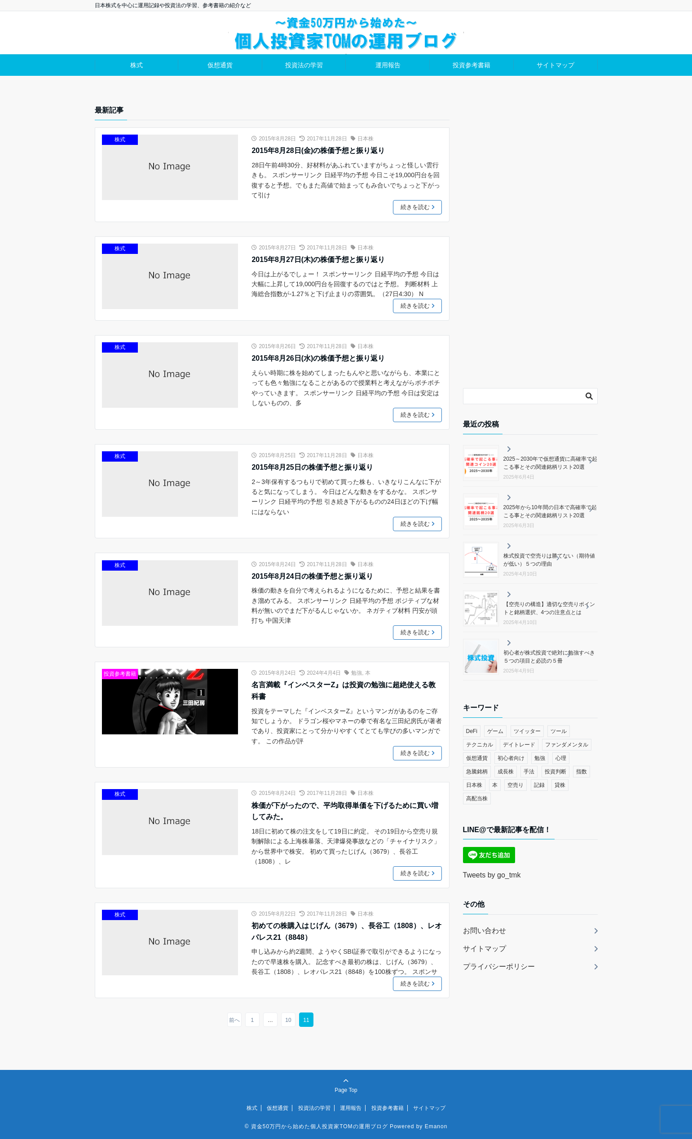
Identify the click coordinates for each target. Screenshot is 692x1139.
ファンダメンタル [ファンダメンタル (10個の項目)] (566, 745)
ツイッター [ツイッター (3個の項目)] (527, 731)
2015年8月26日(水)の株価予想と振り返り (318, 358)
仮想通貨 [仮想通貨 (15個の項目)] (477, 758)
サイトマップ (555, 65)
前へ (234, 1020)
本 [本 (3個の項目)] (495, 785)
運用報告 (388, 65)
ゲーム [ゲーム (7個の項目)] (495, 731)
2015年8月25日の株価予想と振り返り (312, 467)
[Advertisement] (530, 239)
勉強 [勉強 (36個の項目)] (539, 758)
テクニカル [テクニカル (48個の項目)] (479, 745)
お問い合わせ (484, 930)
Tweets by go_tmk (492, 875)
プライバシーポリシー (499, 966)
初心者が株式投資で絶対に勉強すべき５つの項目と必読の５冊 (549, 657)
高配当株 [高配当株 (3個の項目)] (477, 798)
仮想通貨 (220, 65)
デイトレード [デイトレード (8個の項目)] (519, 745)
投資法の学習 (304, 65)
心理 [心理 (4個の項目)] (560, 758)
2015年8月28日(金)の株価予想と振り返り (318, 150)
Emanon (436, 1126)
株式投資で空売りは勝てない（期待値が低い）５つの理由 (549, 560)
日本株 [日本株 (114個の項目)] (474, 785)
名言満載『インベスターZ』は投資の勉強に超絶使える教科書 (343, 690)
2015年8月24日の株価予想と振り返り (312, 576)
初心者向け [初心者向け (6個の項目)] (511, 758)
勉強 (356, 673)
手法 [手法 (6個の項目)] (529, 771)
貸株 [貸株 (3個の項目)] (560, 785)
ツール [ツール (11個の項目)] (559, 731)
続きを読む (418, 207)
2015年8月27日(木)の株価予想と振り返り (318, 259)
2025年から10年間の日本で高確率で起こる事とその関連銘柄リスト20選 (550, 511)
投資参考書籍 (471, 65)
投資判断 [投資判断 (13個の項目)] (555, 771)
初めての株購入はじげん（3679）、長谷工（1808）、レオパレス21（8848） (346, 931)
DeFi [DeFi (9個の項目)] (471, 731)
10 (288, 1020)
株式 (136, 65)
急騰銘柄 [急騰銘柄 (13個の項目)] (477, 771)
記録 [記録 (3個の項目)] (539, 785)
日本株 (365, 138)
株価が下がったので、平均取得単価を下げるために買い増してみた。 (344, 811)
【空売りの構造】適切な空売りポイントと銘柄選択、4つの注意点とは (549, 608)
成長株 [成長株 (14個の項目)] (506, 771)
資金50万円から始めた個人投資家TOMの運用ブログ (319, 1126)
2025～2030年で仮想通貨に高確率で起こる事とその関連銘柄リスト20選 (550, 463)
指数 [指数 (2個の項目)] (581, 771)
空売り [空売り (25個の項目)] (515, 785)
